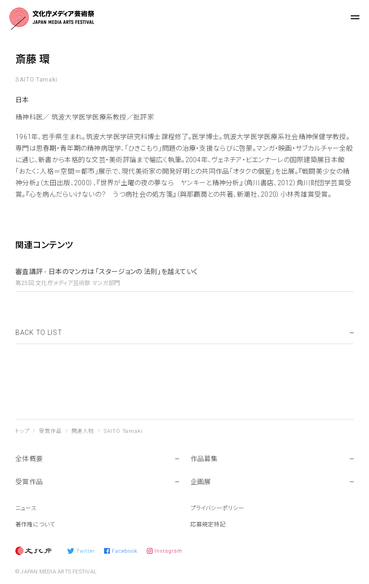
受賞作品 (50, 431)
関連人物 (82, 431)
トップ (22, 431)
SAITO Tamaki (123, 431)
